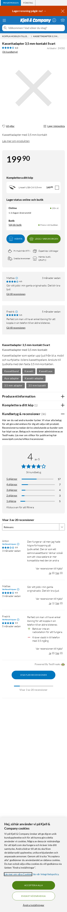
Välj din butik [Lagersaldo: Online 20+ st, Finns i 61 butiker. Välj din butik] (15, 224)
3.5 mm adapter (13, 385)
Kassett (28, 371)
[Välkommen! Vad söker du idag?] (35, 28)
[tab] (11, 3)
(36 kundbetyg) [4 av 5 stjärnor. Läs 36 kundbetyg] (10, 51)
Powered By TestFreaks (50, 664)
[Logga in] (54, 20)
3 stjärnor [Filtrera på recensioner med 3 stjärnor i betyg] (11, 489)
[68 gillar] (8, 126)
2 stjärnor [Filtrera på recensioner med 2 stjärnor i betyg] (11, 495)
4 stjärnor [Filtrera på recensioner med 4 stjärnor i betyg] (11, 484)
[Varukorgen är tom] (62, 20)
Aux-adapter (11, 378)
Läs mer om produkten (16, 141)
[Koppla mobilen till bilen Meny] (31, 36)
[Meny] (4, 20)
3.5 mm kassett (37, 385)
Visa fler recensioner (33, 675)
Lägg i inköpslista (54, 126)
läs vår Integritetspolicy (46, 874)
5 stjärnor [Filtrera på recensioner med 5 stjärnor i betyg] (11, 478)
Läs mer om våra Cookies (18, 874)
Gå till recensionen (15, 294)
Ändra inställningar (33, 905)
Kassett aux (45, 371)
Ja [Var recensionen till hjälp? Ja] (50, 572)
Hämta (15, 239)
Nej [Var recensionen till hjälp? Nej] (57, 572)
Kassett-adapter (34, 378)
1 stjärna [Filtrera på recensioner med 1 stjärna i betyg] (11, 501)
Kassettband (11, 371)
